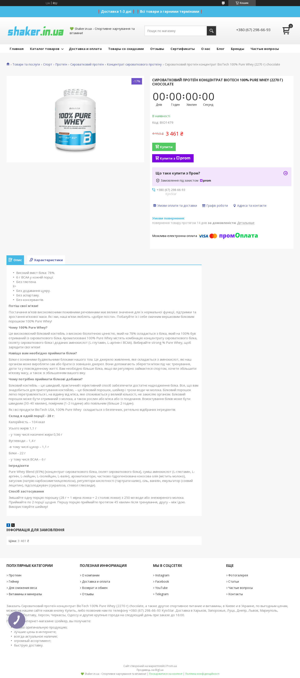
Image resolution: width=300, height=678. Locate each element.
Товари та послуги (26, 64)
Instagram (162, 575)
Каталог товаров (44, 48)
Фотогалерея (238, 575)
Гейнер (14, 581)
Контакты (235, 594)
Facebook (162, 581)
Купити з (175, 158)
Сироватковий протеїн (87, 64)
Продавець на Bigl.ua (150, 670)
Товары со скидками (126, 48)
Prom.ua (171, 666)
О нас (205, 48)
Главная (17, 48)
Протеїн (61, 64)
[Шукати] (211, 30)
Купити (166, 147)
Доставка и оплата (85, 48)
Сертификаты (183, 48)
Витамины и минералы (25, 594)
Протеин (15, 575)
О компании (90, 575)
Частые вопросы (265, 48)
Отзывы (157, 48)
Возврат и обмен (94, 588)
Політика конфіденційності (202, 674)
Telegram (162, 594)
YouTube (161, 588)
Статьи (233, 581)
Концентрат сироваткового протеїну (134, 64)
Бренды (237, 48)
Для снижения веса (23, 588)
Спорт (47, 64)
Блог (220, 48)
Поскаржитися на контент (165, 674)
